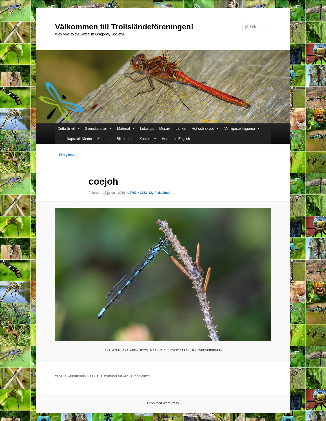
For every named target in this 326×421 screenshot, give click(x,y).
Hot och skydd (203, 128)
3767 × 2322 (138, 193)
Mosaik (164, 128)
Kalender (104, 139)
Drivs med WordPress (163, 403)
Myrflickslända (159, 193)
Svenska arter (96, 128)
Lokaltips (147, 128)
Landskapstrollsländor (75, 139)
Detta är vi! (66, 128)
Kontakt (146, 139)
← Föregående (65, 155)
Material (123, 128)
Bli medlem (125, 139)
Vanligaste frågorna (239, 128)
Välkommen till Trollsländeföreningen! (124, 26)
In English (182, 139)
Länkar (181, 128)
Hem (165, 139)
